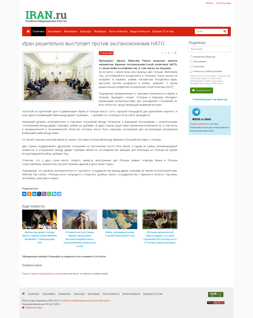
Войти (209, 3)
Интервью (100, 31)
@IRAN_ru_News (201, 119)
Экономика (54, 31)
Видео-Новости (140, 31)
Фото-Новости (118, 31)
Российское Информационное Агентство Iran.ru (84, 300)
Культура (85, 31)
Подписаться (201, 90)
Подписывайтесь (199, 123)
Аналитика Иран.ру (202, 56)
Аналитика (70, 31)
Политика (38, 31)
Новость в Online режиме (206, 71)
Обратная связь (32, 307)
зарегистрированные (43, 273)
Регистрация (223, 3)
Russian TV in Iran (163, 31)
